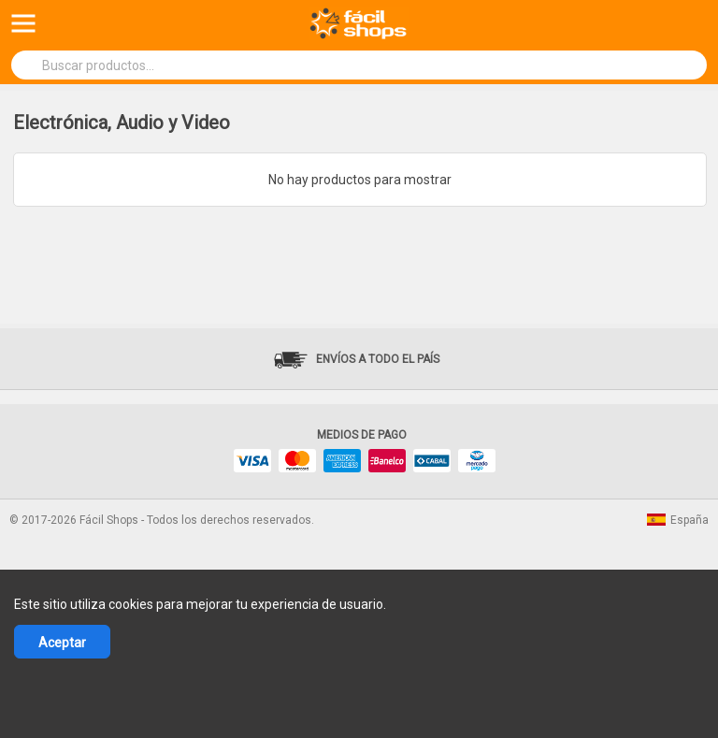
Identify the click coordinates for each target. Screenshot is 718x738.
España (678, 520)
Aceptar (62, 642)
